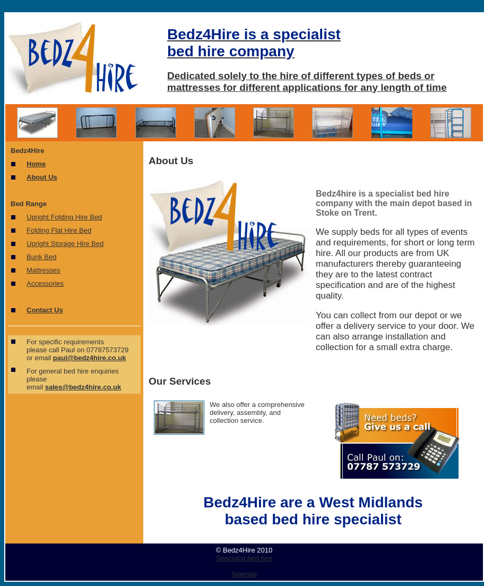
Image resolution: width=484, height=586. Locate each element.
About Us (42, 177)
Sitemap (244, 574)
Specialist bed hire (244, 558)
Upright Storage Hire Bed (65, 244)
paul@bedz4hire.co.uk (89, 358)
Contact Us (45, 310)
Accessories (45, 283)
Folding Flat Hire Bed (59, 230)
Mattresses (43, 270)
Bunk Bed (41, 257)
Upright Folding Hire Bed (64, 217)
